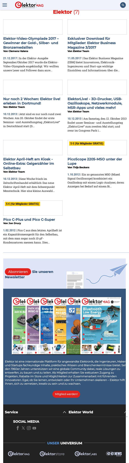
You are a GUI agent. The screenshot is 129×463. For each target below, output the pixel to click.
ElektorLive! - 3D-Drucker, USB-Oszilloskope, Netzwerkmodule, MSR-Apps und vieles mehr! (95, 103)
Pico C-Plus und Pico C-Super (29, 220)
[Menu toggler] (4, 5)
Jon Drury (15, 223)
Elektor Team (81, 51)
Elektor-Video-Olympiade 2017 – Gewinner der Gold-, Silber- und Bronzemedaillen (31, 43)
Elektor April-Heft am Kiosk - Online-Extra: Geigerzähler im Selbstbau (28, 163)
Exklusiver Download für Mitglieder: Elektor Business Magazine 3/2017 (92, 43)
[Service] (35, 412)
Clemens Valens (18, 51)
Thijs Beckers (81, 167)
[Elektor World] (98, 412)
